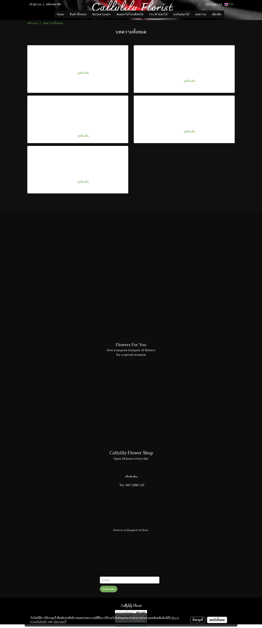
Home (60, 14)
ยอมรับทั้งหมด (217, 619)
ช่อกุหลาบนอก (101, 14)
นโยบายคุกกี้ (59, 621)
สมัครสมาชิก (53, 4)
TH (229, 4)
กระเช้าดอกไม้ (158, 14)
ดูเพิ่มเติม (84, 72)
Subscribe (108, 589)
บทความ (200, 14)
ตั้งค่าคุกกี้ (197, 619)
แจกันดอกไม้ (181, 14)
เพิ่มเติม (216, 14)
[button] (229, 14)
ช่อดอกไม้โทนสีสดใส (129, 14)
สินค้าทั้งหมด (78, 14)
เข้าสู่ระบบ (35, 4)
